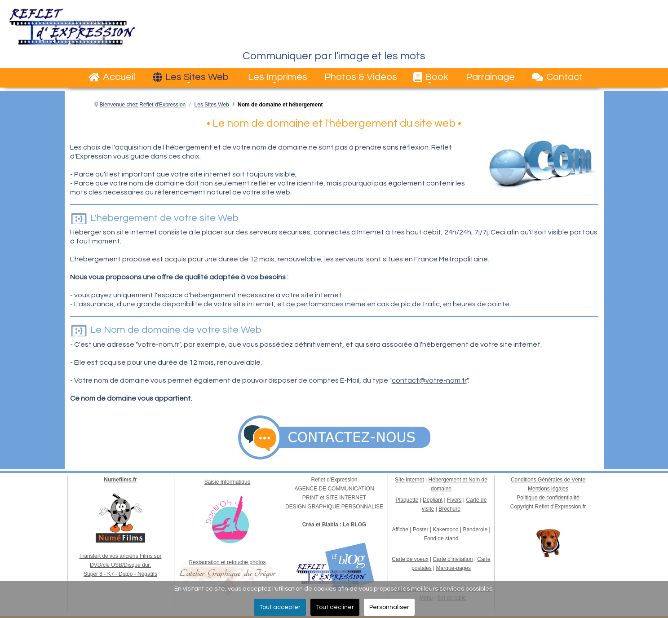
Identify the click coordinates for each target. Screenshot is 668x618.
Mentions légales (548, 489)
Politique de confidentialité (548, 497)
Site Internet (409, 480)
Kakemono (445, 529)
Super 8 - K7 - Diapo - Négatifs (120, 574)
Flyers (454, 500)
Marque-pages (453, 568)
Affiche (400, 529)
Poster (421, 529)
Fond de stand (441, 538)
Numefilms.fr (120, 480)
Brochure (449, 509)
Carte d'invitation (453, 559)
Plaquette (407, 500)
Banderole (475, 529)
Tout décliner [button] (335, 607)
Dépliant (432, 500)
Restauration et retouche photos (227, 562)
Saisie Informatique (227, 482)
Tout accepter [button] (280, 607)
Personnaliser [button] (389, 607)
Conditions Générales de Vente (548, 480)
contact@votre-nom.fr (429, 380)
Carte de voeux (410, 559)
